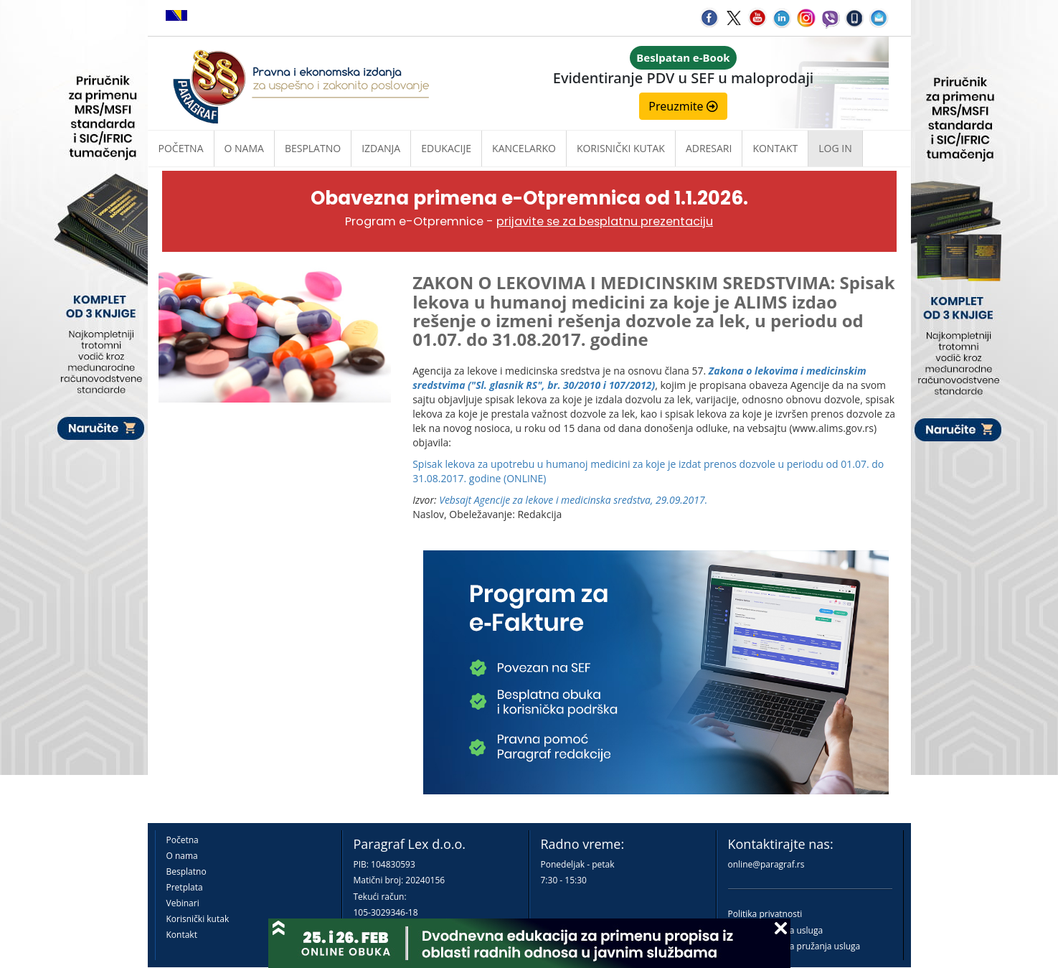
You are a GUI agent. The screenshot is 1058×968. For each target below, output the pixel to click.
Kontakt (181, 935)
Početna (181, 148)
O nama (244, 148)
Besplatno (313, 148)
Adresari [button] (709, 148)
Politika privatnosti (765, 914)
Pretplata (184, 887)
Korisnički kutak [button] (621, 148)
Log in (834, 148)
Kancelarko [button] (524, 148)
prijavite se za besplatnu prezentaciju (604, 221)
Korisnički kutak (198, 919)
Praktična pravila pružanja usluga (794, 946)
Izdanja (381, 148)
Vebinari (182, 903)
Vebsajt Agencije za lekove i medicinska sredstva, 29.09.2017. (573, 500)
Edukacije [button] (446, 148)
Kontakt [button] (775, 148)
